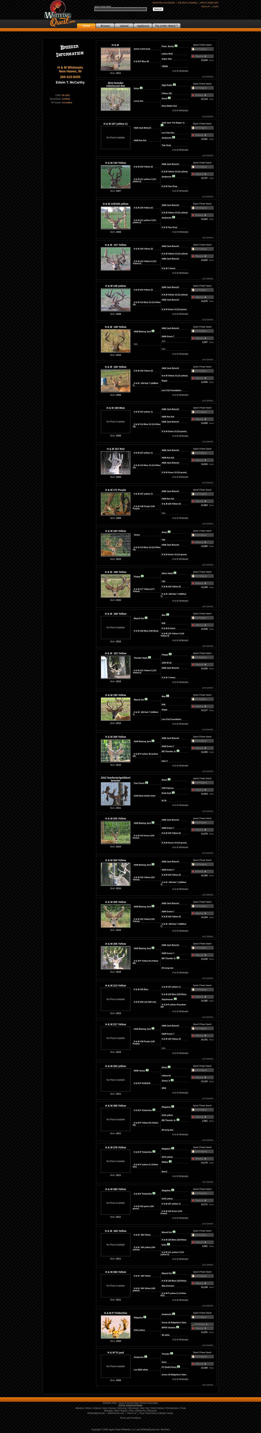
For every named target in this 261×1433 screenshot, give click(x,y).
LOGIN (215, 6)
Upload (124, 25)
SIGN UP (205, 6)
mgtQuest (143, 25)
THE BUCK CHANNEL (187, 3)
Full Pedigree (201, 49)
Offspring (199, 56)
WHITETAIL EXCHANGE (164, 3)
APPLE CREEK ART (209, 3)
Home (86, 25)
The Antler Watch (165, 25)
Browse (105, 25)
